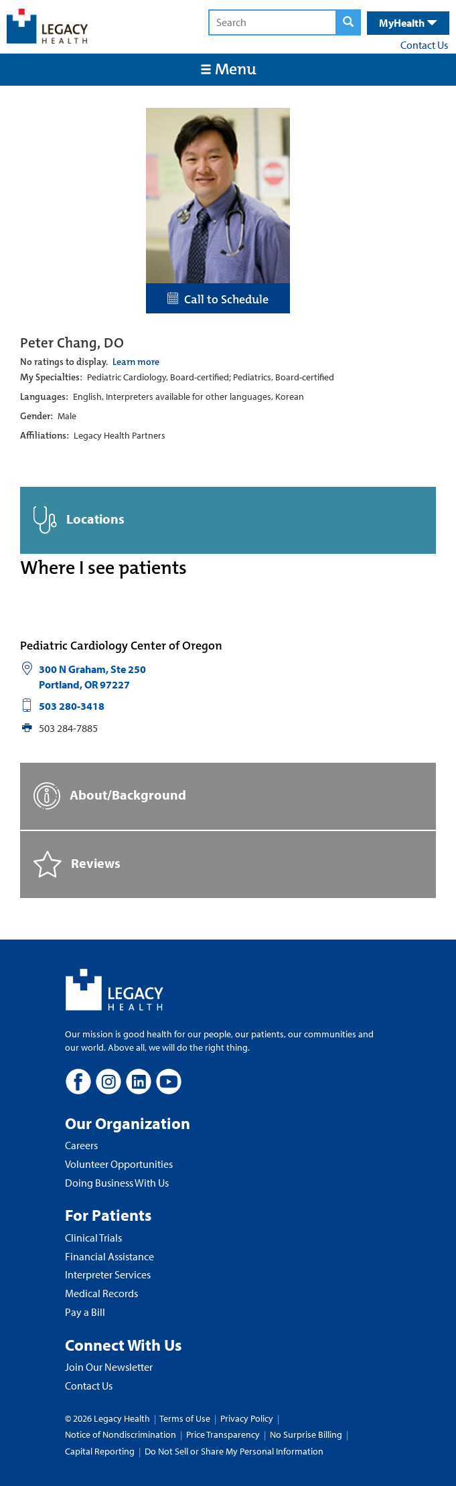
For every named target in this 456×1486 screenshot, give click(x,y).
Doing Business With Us (117, 1182)
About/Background (109, 796)
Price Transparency (223, 1434)
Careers (81, 1145)
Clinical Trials (93, 1237)
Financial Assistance (109, 1256)
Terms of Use (185, 1418)
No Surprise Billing (306, 1434)
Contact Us (424, 45)
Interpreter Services (108, 1274)
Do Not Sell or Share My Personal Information (234, 1451)
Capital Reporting (100, 1451)
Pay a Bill (85, 1312)
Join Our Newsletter (109, 1366)
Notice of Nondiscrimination (120, 1434)
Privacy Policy (246, 1418)
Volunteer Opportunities (119, 1164)
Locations (79, 520)
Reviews (77, 864)
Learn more (135, 362)
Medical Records (101, 1293)
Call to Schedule (218, 299)
